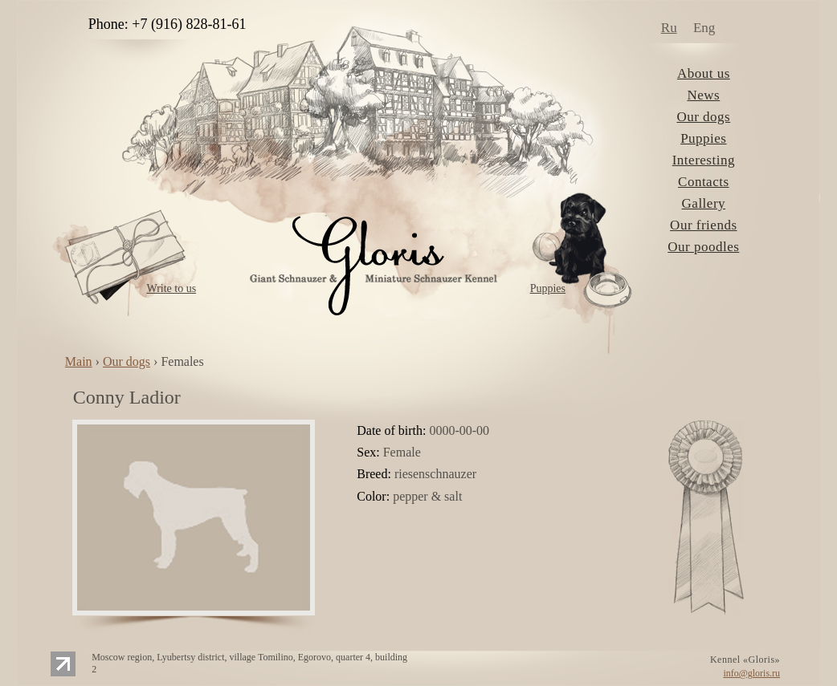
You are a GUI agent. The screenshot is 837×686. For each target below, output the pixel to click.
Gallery (703, 203)
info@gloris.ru (751, 673)
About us (703, 73)
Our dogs (703, 116)
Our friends (703, 225)
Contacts (703, 181)
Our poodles (703, 246)
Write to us (171, 288)
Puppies (547, 288)
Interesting (703, 160)
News (703, 95)
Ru (669, 27)
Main (78, 361)
